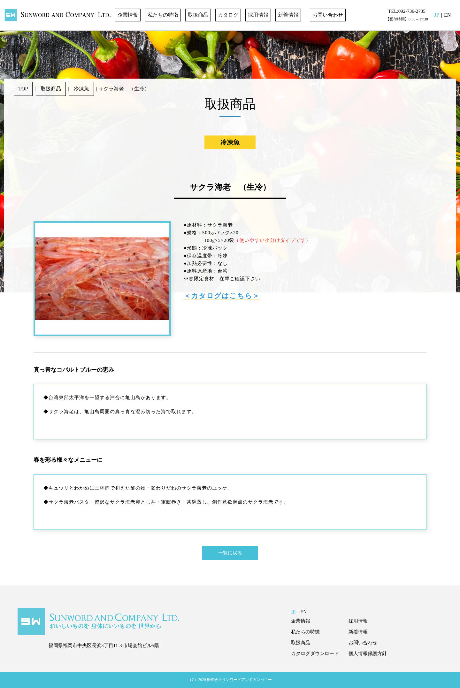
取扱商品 (198, 15)
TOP (23, 88)
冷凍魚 (81, 88)
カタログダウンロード (315, 653)
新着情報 (288, 15)
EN (447, 15)
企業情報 (128, 15)
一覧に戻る (230, 552)
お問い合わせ (327, 15)
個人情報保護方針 (368, 653)
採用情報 (258, 15)
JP (436, 15)
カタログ (228, 15)
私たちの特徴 (163, 15)
